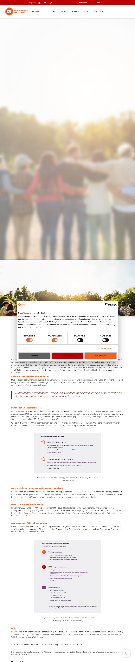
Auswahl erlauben (67, 356)
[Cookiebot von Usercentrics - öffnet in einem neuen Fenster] (107, 304)
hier (121, 652)
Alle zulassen (100, 356)
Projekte (75, 11)
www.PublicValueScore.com (70, 644)
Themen (52, 11)
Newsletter (83, 3)
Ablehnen (34, 356)
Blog (86, 11)
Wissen (63, 11)
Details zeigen (106, 348)
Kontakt (97, 3)
